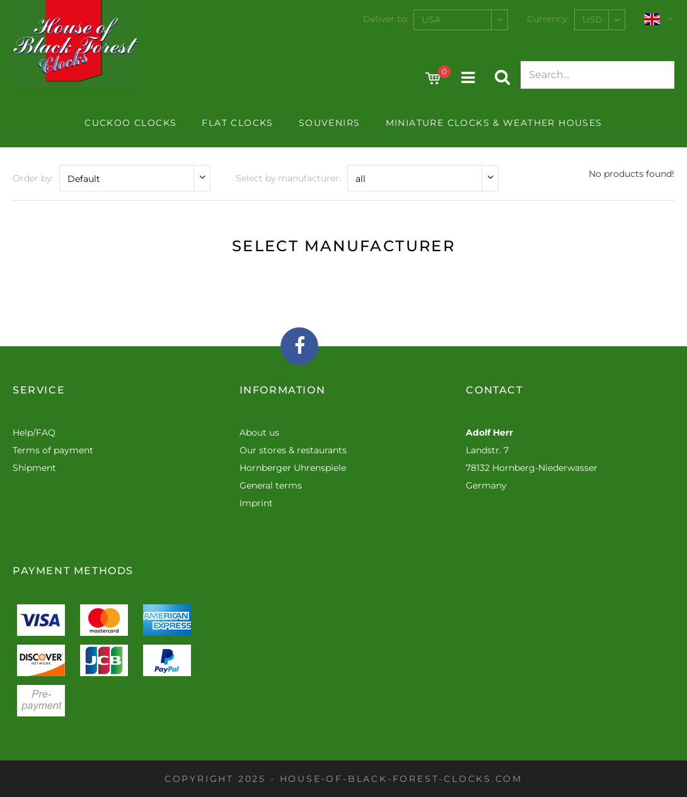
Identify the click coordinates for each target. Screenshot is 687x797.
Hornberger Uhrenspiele (293, 467)
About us (259, 432)
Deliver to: (385, 19)
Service (39, 390)
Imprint (256, 503)
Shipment (34, 467)
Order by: (33, 178)
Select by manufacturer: (288, 178)
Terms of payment (53, 450)
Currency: (548, 19)
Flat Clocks (237, 122)
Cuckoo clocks (130, 122)
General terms (271, 485)
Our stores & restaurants (293, 450)
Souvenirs (330, 122)
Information (283, 390)
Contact (494, 390)
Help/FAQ (34, 432)
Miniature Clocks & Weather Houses (494, 122)
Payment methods (73, 571)
